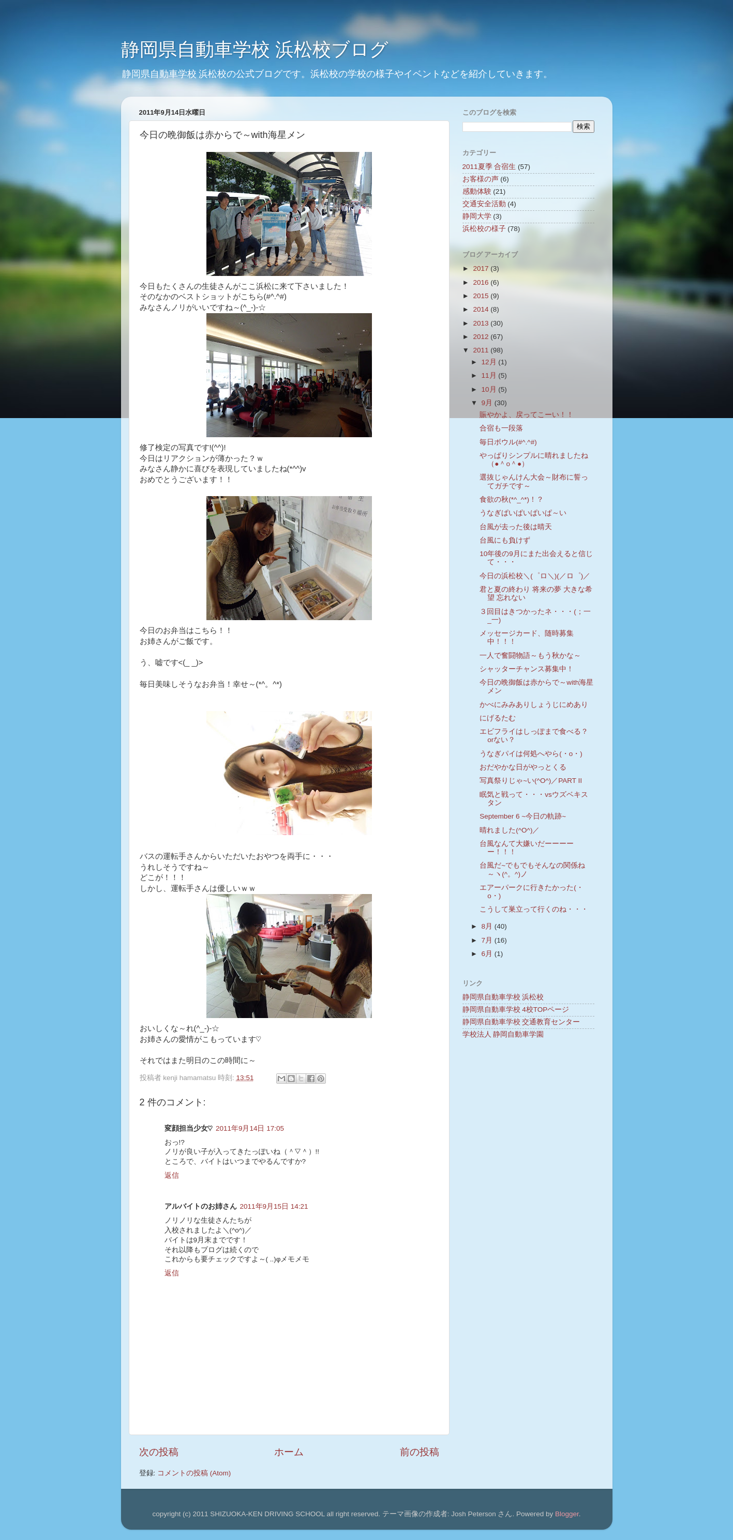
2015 (481, 296)
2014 (481, 309)
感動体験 (476, 191)
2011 (481, 350)
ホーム (289, 1451)
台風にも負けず (505, 540)
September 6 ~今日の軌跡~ (523, 816)
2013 (481, 323)
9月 (488, 403)
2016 (481, 282)
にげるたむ (498, 718)
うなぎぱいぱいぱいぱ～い (523, 513)
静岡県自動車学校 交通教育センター (521, 1022)
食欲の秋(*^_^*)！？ (512, 499)
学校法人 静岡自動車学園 (503, 1034)
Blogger (567, 1514)
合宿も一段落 (501, 428)
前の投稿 (419, 1451)
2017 (481, 268)
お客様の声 (480, 179)
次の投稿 (158, 1451)
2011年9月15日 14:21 (274, 1206)
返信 (171, 1175)
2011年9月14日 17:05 (250, 1128)
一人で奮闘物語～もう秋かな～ (530, 655)
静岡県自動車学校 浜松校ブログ (254, 49)
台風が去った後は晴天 (516, 527)
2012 (481, 337)
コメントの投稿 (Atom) (194, 1473)
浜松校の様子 (484, 229)
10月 (490, 389)
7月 (488, 940)
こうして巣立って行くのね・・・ (534, 909)
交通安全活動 (484, 204)
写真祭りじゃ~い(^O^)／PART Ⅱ (531, 780)
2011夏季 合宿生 (489, 167)
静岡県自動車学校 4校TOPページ (516, 1009)
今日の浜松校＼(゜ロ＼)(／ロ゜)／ (535, 576)
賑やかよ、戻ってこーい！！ (527, 415)
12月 (490, 362)
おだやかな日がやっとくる (523, 767)
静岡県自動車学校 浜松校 (503, 997)
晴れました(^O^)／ (510, 830)
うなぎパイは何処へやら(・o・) (531, 754)
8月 (488, 926)
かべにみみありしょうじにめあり (534, 705)
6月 (488, 954)
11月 (490, 375)
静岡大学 (476, 216)
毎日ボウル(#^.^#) (508, 442)
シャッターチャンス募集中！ (527, 669)
